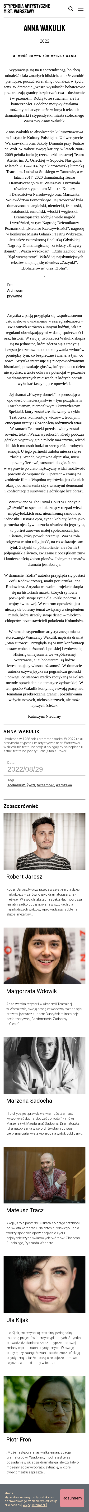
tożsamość (45, 811)
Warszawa (64, 811)
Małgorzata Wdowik (31, 1018)
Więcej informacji (34, 1505)
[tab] (71, 9)
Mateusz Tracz (25, 1237)
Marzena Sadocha (29, 1127)
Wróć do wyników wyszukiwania (47, 56)
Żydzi (31, 811)
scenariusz (16, 811)
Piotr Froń (18, 1466)
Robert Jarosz (24, 903)
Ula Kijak (17, 1346)
